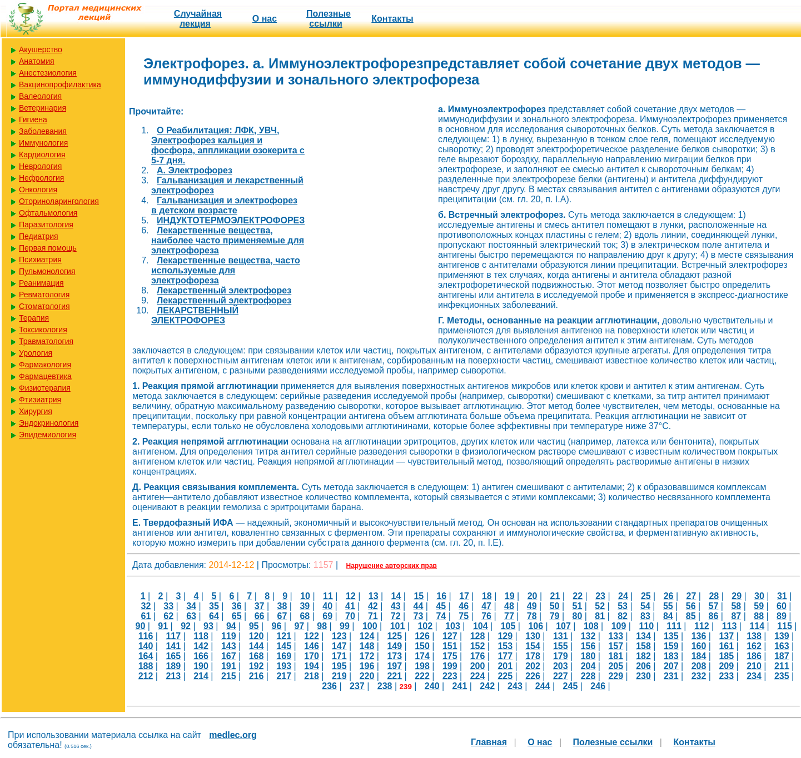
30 (759, 596)
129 (505, 636)
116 (145, 636)
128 (477, 636)
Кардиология (42, 154)
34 (191, 606)
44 (419, 606)
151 (449, 646)
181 (615, 656)
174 (422, 656)
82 (623, 616)
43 (396, 606)
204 (588, 666)
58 (736, 606)
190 (200, 666)
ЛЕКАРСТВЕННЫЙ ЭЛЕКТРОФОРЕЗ (194, 315)
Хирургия (35, 411)
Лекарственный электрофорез (224, 290)
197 (394, 666)
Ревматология (44, 294)
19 (510, 596)
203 (560, 666)
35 (214, 606)
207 (671, 666)
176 (477, 656)
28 (714, 596)
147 (339, 646)
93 (208, 626)
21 (555, 596)
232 (699, 676)
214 (200, 676)
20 (533, 596)
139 (781, 636)
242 (487, 686)
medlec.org (232, 735)
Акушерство (40, 49)
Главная (489, 742)
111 (673, 626)
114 (756, 626)
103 (452, 626)
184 (699, 656)
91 (163, 626)
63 (191, 616)
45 (441, 606)
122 (311, 636)
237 (357, 686)
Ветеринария (42, 107)
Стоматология (44, 306)
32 (146, 606)
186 (754, 656)
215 (228, 676)
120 (256, 636)
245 (570, 686)
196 (367, 666)
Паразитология (46, 224)
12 (351, 596)
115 (784, 626)
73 (419, 616)
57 (714, 606)
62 (168, 616)
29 (737, 596)
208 (699, 666)
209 (726, 666)
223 (449, 676)
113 (729, 626)
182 (643, 656)
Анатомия (36, 61)
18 (487, 596)
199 (449, 666)
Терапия (34, 317)
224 (477, 676)
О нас (264, 18)
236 (329, 686)
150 (422, 646)
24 (623, 596)
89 (782, 616)
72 (396, 616)
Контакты (392, 18)
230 (643, 676)
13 (374, 596)
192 (256, 666)
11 (328, 596)
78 (532, 616)
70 (350, 616)
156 (588, 646)
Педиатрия (38, 236)
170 (311, 656)
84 (668, 616)
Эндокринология (48, 422)
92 (186, 626)
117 (173, 636)
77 (509, 616)
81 (600, 616)
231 (671, 676)
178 (532, 656)
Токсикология (43, 329)
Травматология (46, 341)
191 (228, 666)
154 (532, 646)
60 (782, 606)
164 (145, 656)
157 (615, 646)
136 (699, 636)
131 (560, 636)
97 (299, 626)
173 (394, 656)
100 (369, 626)
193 (283, 666)
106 (535, 626)
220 (367, 676)
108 (591, 626)
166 (200, 656)
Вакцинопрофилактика (60, 84)
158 (643, 646)
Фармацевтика (45, 376)
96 (277, 626)
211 (781, 666)
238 (384, 686)
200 (477, 666)
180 (588, 656)
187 (781, 656)
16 (441, 596)
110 (646, 626)
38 (282, 606)
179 (560, 656)
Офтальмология (48, 212)
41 (350, 606)
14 (396, 596)
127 (449, 636)
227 (560, 676)
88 (759, 616)
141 (173, 646)
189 (173, 666)
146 (311, 646)
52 (600, 606)
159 (671, 646)
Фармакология (45, 364)
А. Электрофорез (194, 170)
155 (560, 646)
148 (367, 646)
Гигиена (33, 119)
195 (339, 666)
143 (228, 646)
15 (419, 596)
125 (394, 636)
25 (646, 596)
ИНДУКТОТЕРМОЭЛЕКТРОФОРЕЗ (231, 220)
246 (597, 686)
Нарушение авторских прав (391, 566)
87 (736, 616)
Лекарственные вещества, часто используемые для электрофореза (225, 270)
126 (422, 636)
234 (754, 676)
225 (505, 676)
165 (173, 656)
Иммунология (43, 142)
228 (588, 676)
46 (464, 606)
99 (345, 626)
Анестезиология (48, 72)
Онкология (38, 189)
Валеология (40, 96)
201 (505, 666)
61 (146, 616)
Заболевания (43, 131)
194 (311, 666)
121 (283, 636)
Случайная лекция (198, 18)
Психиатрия (40, 259)
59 (759, 606)
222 (422, 676)
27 (691, 596)
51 (578, 606)
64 (214, 616)
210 (754, 666)
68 (305, 616)
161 (726, 646)
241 (459, 686)
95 (254, 626)
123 (339, 636)
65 (237, 616)
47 (486, 606)
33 (168, 606)
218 (311, 676)
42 (373, 606)
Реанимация (41, 282)
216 (256, 676)
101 (397, 626)
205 (615, 666)
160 (699, 646)
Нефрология (41, 177)
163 (781, 646)
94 (231, 626)
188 (145, 666)
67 (282, 616)
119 (228, 636)
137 (726, 636)
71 (373, 616)
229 (615, 676)
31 (782, 596)
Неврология (40, 166)
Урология (35, 352)
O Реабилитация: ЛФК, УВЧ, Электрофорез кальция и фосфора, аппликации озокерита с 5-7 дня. (228, 145)
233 (726, 676)
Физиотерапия (45, 387)
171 (339, 656)
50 (555, 606)
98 (322, 626)
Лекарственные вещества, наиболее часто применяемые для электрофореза (227, 240)
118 (200, 636)
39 (305, 606)
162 (754, 646)
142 (200, 646)
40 (327, 606)
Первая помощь (48, 247)
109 (618, 626)
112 (701, 626)
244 (542, 686)
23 (600, 596)
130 (532, 636)
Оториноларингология (59, 201)
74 (441, 616)
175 (449, 656)
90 (141, 626)
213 (173, 676)
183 (671, 656)
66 (260, 616)
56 (691, 606)
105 (508, 626)
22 (578, 596)
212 (145, 676)
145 (283, 646)
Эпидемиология (47, 434)
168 (256, 656)
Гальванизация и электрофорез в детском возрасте (224, 205)
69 (327, 616)
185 (726, 656)
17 (464, 596)
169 (283, 656)
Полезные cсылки (328, 18)
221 (394, 676)
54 (645, 606)
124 (367, 636)
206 (643, 666)
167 (228, 656)
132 (588, 636)
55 (668, 606)
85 (691, 616)
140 (145, 646)
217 (283, 676)
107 (563, 626)
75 (464, 616)
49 (532, 606)
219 (339, 676)
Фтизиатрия (40, 399)
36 (237, 606)
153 (505, 646)
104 (480, 626)
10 (305, 596)
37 (260, 606)
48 (509, 606)
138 (754, 636)
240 (432, 686)
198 (422, 666)
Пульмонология (47, 271)
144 (256, 646)
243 (515, 686)
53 (623, 606)
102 (424, 626)
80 (578, 616)
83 (645, 616)
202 (532, 666)
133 (615, 636)
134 (643, 636)
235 (781, 676)
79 (555, 616)
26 (669, 596)
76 (486, 616)
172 (367, 656)
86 (714, 616)
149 (394, 646)
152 (477, 646)
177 (505, 656)
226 (532, 676)
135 (671, 636)
